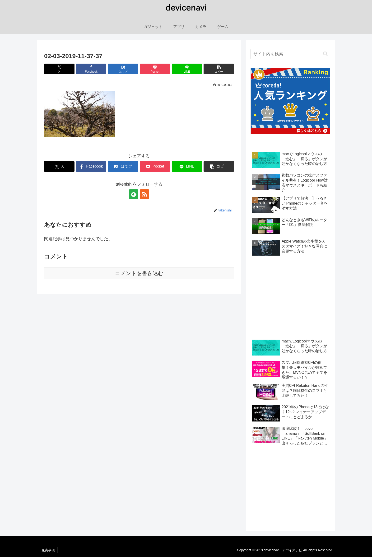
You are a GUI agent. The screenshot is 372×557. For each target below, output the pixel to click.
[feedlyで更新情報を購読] (133, 194)
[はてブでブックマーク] (123, 69)
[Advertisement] (290, 298)
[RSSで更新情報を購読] (144, 194)
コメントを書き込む (139, 273)
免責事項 (48, 550)
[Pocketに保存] (155, 69)
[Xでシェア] (59, 69)
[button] (219, 69)
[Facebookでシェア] (91, 69)
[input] (290, 54)
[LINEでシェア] (187, 69)
